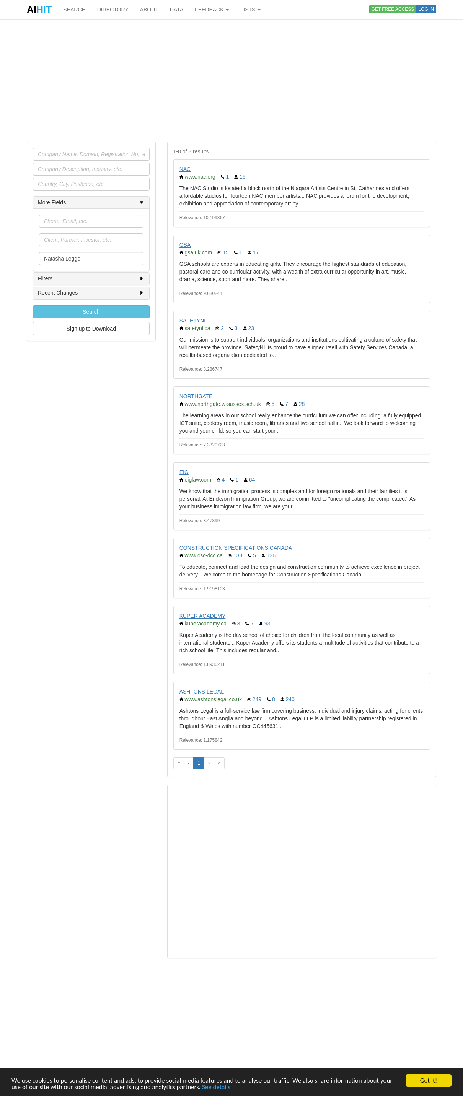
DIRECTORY (113, 10)
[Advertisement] (231, 80)
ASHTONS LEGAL (201, 692)
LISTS (250, 10)
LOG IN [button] (426, 9)
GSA (185, 245)
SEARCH (74, 10)
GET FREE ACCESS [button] (393, 9)
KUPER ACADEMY (202, 616)
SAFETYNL (193, 321)
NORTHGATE (196, 396)
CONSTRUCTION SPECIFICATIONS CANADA (235, 548)
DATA (176, 10)
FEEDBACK (212, 10)
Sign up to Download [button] (91, 329)
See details (216, 1087)
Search (91, 312)
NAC (185, 169)
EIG (184, 472)
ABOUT (149, 10)
